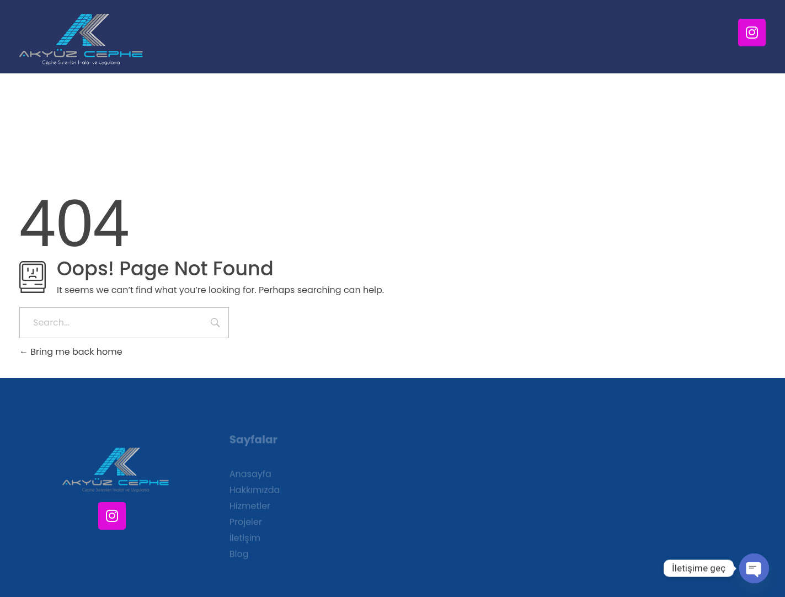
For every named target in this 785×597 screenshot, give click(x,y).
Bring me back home (70, 351)
